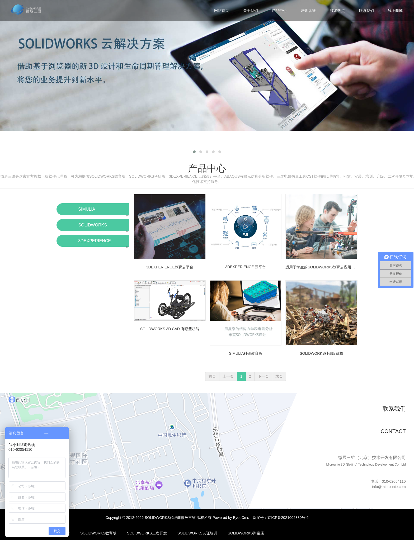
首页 (212, 376)
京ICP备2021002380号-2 (288, 517)
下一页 (263, 376)
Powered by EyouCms (230, 517)
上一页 (228, 376)
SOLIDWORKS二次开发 (147, 533)
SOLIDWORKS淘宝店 (246, 533)
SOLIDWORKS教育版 (98, 533)
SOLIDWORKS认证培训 (197, 533)
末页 (279, 376)
